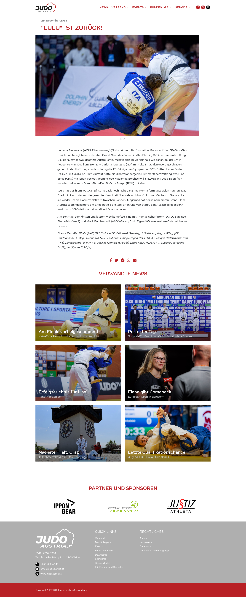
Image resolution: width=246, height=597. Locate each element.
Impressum (146, 542)
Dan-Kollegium (103, 542)
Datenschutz (147, 546)
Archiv (143, 538)
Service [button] (181, 7)
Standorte (100, 558)
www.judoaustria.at (48, 573)
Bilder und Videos (104, 550)
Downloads (101, 554)
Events (99, 546)
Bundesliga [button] (159, 7)
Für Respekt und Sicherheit (109, 567)
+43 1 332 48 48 (46, 564)
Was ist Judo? (102, 563)
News (103, 7)
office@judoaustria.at (49, 568)
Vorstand (100, 538)
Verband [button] (119, 7)
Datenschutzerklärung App (154, 550)
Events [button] (138, 7)
